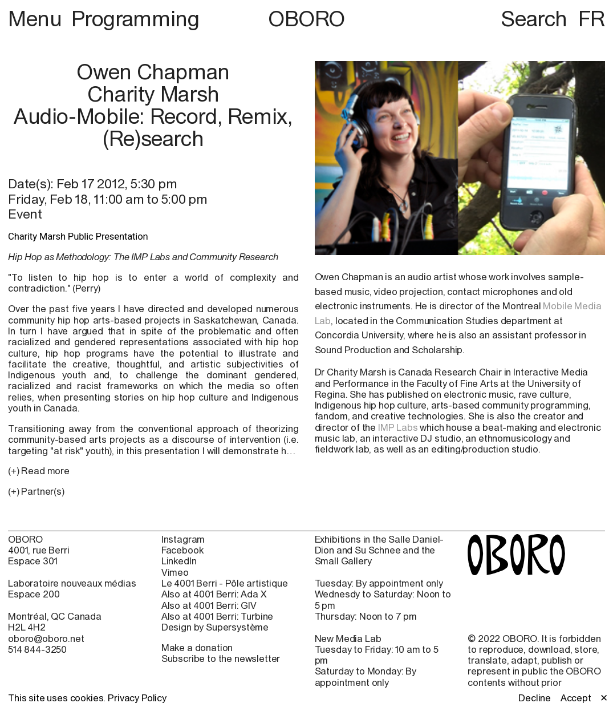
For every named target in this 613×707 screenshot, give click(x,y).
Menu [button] (37, 18)
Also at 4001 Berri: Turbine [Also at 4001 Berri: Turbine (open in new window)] (217, 616)
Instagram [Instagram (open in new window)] (183, 539)
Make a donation (197, 647)
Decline (534, 698)
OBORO (306, 19)
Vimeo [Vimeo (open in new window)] (175, 572)
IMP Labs (398, 427)
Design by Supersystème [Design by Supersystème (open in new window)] (215, 627)
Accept (576, 698)
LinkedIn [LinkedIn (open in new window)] (179, 561)
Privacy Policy (137, 698)
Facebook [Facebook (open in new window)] (182, 550)
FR (591, 18)
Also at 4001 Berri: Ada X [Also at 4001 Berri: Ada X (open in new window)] (214, 594)
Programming (135, 18)
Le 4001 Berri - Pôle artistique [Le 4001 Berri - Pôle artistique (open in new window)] (224, 583)
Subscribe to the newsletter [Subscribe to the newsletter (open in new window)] (221, 658)
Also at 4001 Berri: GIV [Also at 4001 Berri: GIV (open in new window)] (209, 605)
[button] (153, 491)
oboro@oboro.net (46, 638)
